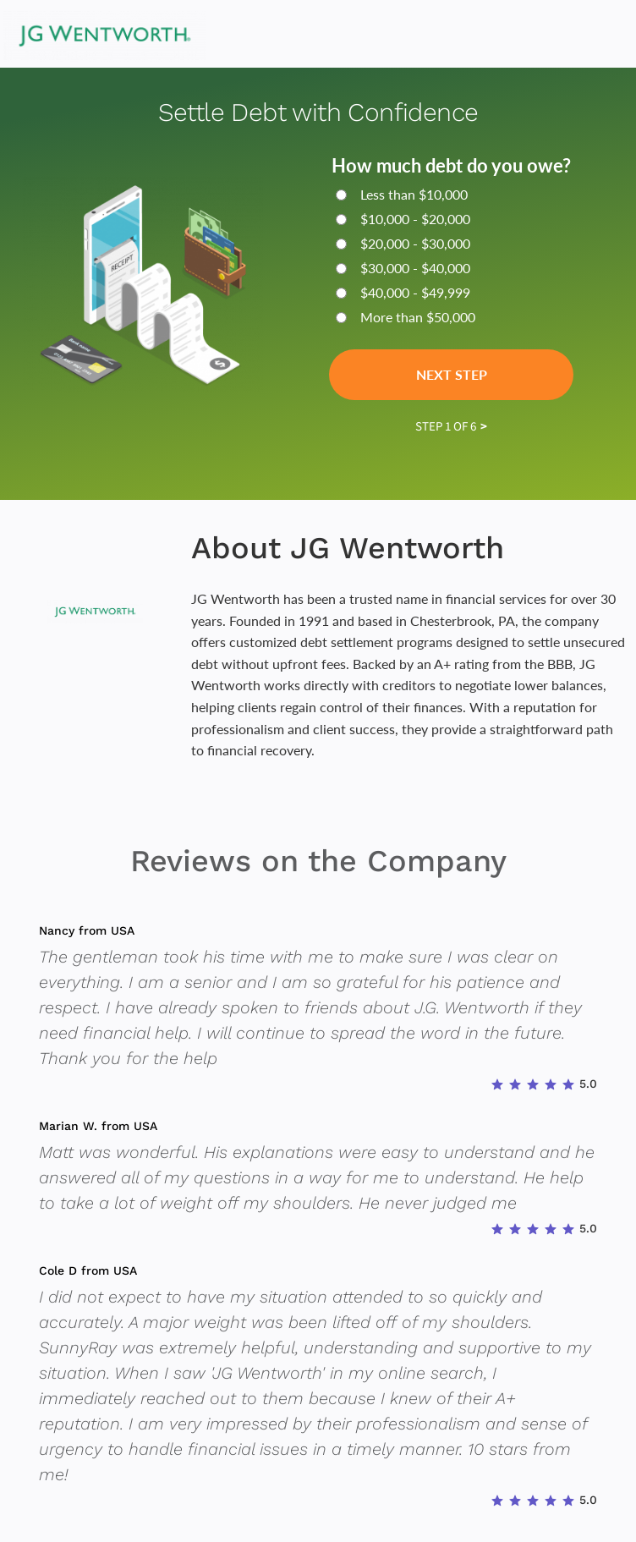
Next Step (451, 374)
